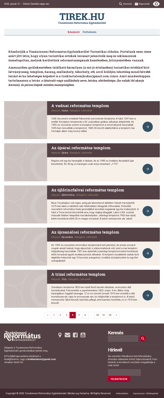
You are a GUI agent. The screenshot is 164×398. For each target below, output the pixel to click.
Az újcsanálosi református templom (85, 232)
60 (97, 315)
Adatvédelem (122, 393)
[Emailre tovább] (67, 335)
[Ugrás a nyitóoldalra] (82, 19)
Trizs (64, 279)
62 (110, 315)
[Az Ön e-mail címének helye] (124, 372)
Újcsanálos (67, 237)
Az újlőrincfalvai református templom (87, 190)
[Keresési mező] (123, 338)
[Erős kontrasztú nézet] (156, 4)
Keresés (127, 3)
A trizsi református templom (78, 274)
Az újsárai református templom (81, 147)
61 (104, 315)
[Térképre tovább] (60, 335)
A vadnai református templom (80, 105)
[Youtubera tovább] (83, 335)
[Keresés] (143, 338)
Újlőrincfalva (68, 194)
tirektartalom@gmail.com (41, 359)
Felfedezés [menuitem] (89, 32)
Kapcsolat (144, 3)
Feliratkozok (119, 379)
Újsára (65, 152)
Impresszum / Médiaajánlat (145, 393)
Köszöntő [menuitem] (73, 32)
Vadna (65, 110)
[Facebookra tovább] (75, 335)
